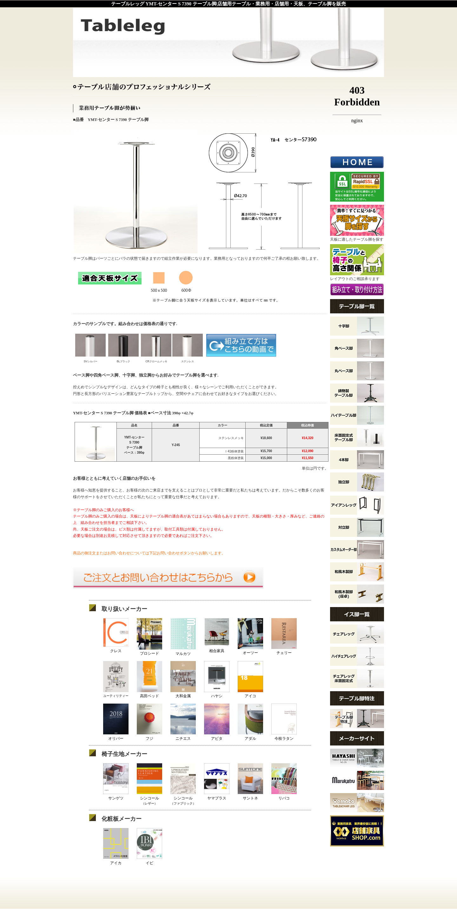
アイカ (116, 860)
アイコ (250, 693)
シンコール (149, 798)
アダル (250, 736)
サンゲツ (116, 795)
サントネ (250, 795)
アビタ (216, 736)
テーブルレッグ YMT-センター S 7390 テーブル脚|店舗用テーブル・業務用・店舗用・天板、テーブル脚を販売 (228, 3)
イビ (149, 860)
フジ (149, 736)
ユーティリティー (116, 693)
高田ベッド (149, 693)
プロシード (149, 651)
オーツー (250, 650)
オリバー (116, 736)
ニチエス (183, 736)
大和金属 (183, 693)
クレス (116, 648)
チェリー (284, 650)
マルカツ (183, 651)
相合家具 (216, 648)
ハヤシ (216, 693)
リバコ (284, 795)
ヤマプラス (216, 795)
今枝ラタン (284, 736)
